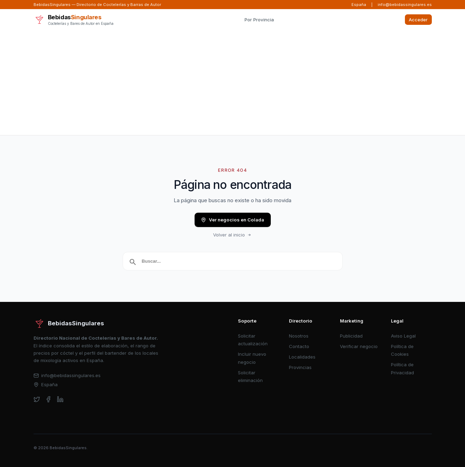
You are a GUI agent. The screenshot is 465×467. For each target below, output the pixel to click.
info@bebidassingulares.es (405, 4)
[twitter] (37, 399)
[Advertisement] (232, 83)
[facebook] (48, 399)
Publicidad (351, 336)
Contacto (299, 346)
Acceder (418, 19)
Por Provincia (259, 19)
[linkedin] (60, 399)
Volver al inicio (232, 235)
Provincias (300, 367)
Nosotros (298, 336)
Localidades (302, 357)
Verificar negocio (359, 346)
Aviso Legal (403, 336)
